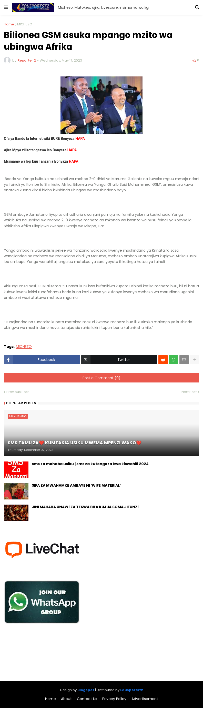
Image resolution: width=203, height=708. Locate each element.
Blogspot (85, 689)
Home (9, 24)
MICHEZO (24, 24)
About (66, 698)
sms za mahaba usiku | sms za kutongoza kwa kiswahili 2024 (90, 463)
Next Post (189, 392)
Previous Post (17, 392)
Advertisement (144, 698)
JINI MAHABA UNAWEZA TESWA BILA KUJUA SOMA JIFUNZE (85, 507)
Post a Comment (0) (101, 377)
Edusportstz (131, 689)
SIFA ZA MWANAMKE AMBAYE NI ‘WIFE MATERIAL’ (76, 485)
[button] (6, 7)
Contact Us (87, 698)
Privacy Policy (114, 698)
